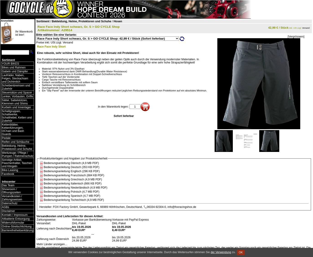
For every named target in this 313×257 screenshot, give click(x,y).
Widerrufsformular (13, 222)
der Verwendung (221, 252)
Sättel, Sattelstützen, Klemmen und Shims (15, 102)
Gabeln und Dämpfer (15, 71)
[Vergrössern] (296, 36)
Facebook (8, 174)
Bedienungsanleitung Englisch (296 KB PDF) (72, 171)
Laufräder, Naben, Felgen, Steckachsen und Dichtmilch (15, 78)
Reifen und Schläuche (15, 142)
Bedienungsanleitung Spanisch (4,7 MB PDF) (72, 195)
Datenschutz (10, 203)
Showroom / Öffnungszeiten (11, 191)
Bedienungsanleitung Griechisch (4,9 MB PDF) (73, 179)
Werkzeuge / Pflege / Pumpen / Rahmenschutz (17, 154)
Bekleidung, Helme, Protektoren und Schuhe (17, 147)
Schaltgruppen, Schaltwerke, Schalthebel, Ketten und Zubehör (17, 116)
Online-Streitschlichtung (16, 226)
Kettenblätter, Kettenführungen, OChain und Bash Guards (13, 129)
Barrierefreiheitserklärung (17, 230)
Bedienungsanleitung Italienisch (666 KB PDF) (73, 183)
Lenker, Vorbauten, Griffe (17, 96)
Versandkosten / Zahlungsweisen (12, 198)
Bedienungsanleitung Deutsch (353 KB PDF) (71, 167)
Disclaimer (8, 211)
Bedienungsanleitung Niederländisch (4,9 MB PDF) (75, 187)
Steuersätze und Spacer (17, 92)
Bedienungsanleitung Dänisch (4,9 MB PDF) (71, 163)
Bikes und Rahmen (14, 67)
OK (241, 252)
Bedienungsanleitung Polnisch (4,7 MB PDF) (71, 191)
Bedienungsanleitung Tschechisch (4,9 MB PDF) (74, 200)
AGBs (5, 207)
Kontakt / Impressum (15, 215)
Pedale (6, 138)
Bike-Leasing (10, 170)
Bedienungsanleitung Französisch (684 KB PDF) (74, 175)
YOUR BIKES (10, 63)
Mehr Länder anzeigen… (52, 244)
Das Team (8, 185)
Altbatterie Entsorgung (16, 218)
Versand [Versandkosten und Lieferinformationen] (306, 28)
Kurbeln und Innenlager (16, 107)
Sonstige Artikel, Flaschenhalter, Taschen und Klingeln (17, 163)
